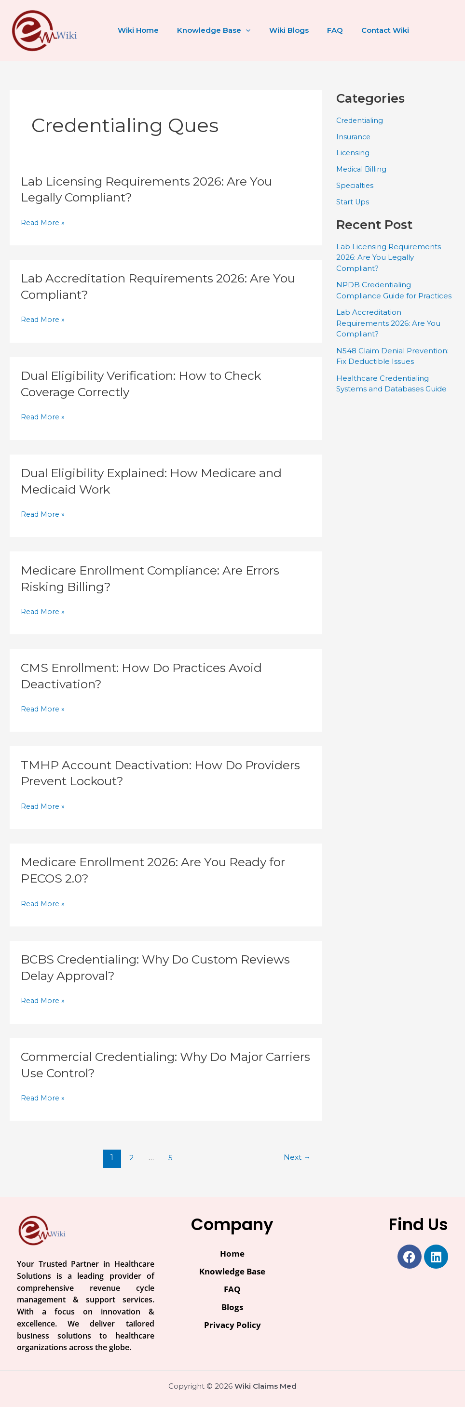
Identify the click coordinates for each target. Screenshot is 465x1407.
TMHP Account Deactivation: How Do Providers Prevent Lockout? (137, 773)
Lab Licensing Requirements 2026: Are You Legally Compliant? (388, 257)
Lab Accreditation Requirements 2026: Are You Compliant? (388, 323)
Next (296, 1157)
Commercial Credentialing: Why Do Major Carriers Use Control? (151, 1065)
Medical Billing (362, 169)
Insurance (354, 136)
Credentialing (360, 120)
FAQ (321, 30)
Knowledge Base (208, 30)
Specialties (355, 185)
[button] (240, 30)
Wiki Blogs (279, 30)
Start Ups (353, 201)
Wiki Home (136, 30)
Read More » (44, 223)
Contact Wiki (367, 30)
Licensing (353, 152)
